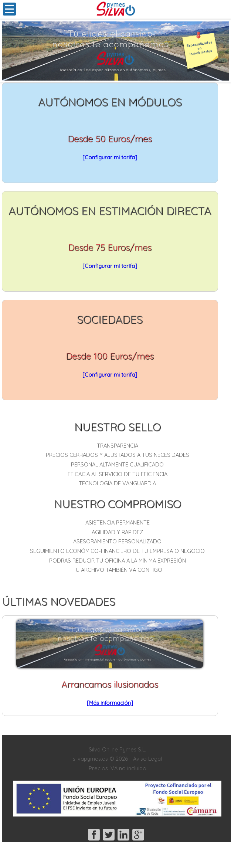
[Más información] (110, 702)
